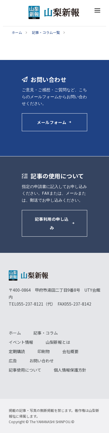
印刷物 (43, 351)
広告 (13, 360)
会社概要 (70, 351)
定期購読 (17, 351)
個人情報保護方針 (70, 370)
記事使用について (25, 370)
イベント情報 (21, 342)
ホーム (17, 32)
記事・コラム (45, 333)
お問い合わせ (41, 360)
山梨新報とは (58, 342)
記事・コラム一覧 (46, 32)
